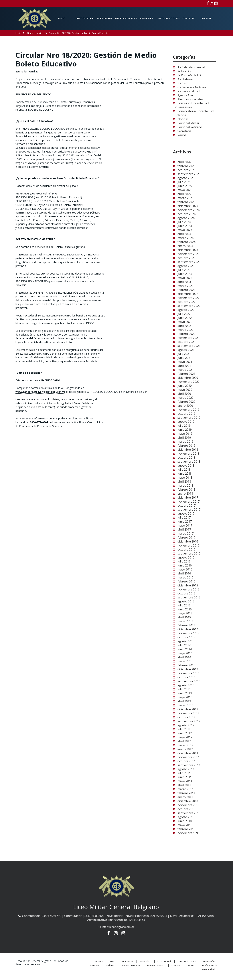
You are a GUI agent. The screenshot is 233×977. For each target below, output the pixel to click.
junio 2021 (184, 358)
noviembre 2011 (188, 757)
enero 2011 (185, 797)
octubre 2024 (186, 214)
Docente (206, 18)
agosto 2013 (185, 685)
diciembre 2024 (187, 206)
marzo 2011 (185, 789)
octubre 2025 (186, 170)
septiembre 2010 (188, 813)
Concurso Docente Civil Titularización (191, 105)
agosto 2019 (185, 422)
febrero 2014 (186, 665)
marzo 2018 (185, 486)
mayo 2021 (184, 362)
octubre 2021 (186, 342)
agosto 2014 (185, 641)
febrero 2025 (186, 202)
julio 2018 (184, 470)
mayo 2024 (184, 230)
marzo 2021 (185, 370)
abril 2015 (184, 617)
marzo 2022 (185, 330)
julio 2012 (184, 729)
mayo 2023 (184, 278)
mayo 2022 (184, 322)
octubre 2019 (186, 414)
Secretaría (184, 131)
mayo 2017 (184, 525)
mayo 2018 (184, 478)
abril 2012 (184, 741)
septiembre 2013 (188, 681)
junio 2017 (184, 521)
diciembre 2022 (187, 294)
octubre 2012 (186, 717)
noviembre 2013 (188, 673)
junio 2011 (184, 777)
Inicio (61, 18)
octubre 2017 (186, 505)
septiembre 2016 (188, 553)
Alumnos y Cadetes (190, 99)
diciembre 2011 (187, 753)
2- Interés (184, 71)
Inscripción (104, 18)
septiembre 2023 (188, 262)
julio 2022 (184, 314)
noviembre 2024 (188, 210)
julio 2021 (184, 354)
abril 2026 (184, 162)
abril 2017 (184, 529)
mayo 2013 (184, 697)
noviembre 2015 (188, 589)
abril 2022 (184, 326)
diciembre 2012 (187, 709)
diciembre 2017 (187, 497)
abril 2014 (184, 657)
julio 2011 (184, 773)
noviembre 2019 (188, 410)
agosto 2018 (185, 466)
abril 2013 (184, 701)
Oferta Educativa (126, 18)
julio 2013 (184, 689)
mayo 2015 (184, 613)
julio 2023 (184, 270)
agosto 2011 (185, 769)
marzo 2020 (185, 398)
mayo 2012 (184, 737)
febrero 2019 (186, 446)
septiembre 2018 (188, 462)
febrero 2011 (186, 793)
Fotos (191, 965)
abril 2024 (184, 234)
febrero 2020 (186, 402)
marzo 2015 (185, 621)
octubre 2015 (186, 593)
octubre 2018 (186, 458)
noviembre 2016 (188, 545)
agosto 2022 (185, 310)
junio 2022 (184, 318)
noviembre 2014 (188, 633)
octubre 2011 (186, 761)
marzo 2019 (185, 442)
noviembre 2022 (188, 298)
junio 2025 (184, 186)
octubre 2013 (186, 677)
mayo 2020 (184, 390)
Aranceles (146, 18)
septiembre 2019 (188, 418)
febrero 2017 (186, 537)
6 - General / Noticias (191, 87)
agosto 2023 (185, 266)
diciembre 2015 (187, 585)
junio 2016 (184, 565)
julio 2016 (184, 561)
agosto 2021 (185, 350)
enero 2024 (185, 246)
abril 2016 (184, 573)
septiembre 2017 (188, 509)
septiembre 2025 (188, 174)
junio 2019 (184, 430)
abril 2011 (184, 785)
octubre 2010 (186, 809)
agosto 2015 (185, 601)
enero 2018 (185, 493)
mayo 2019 (184, 434)
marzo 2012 (185, 745)
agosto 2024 (185, 218)
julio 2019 (184, 426)
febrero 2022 (186, 334)
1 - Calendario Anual (191, 67)
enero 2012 (185, 749)
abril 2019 (184, 438)
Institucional (85, 18)
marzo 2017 (185, 533)
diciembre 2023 (187, 250)
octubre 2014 (186, 637)
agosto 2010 (185, 817)
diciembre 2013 (187, 669)
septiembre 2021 (188, 346)
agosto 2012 (185, 725)
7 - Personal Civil (188, 91)
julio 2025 (184, 182)
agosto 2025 (185, 178)
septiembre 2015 (188, 597)
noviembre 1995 (188, 833)
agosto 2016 (185, 557)
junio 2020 (184, 386)
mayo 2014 (184, 653)
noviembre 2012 (188, 713)
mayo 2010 (184, 825)
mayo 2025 (184, 190)
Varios (181, 135)
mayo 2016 (184, 569)
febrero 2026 (186, 166)
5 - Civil (182, 83)
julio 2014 (184, 645)
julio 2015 (184, 605)
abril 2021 (184, 366)
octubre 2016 (186, 549)
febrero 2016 (186, 581)
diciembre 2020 (187, 378)
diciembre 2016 (187, 541)
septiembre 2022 (188, 306)
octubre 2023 (186, 258)
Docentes (94, 965)
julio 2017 (184, 517)
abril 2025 (184, 194)
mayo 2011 (184, 781)
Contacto (188, 18)
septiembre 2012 (188, 721)
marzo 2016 (185, 577)
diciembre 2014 (187, 629)
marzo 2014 (185, 661)
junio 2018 (184, 474)
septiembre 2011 (188, 765)
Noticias (183, 119)
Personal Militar (188, 123)
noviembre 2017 (188, 501)
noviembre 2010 (188, 805)
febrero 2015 (186, 625)
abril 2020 (184, 394)
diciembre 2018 (187, 450)
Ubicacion (127, 961)
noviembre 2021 (188, 338)
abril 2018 (184, 482)
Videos (110, 965)
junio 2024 (184, 226)
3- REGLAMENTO (189, 75)
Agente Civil (185, 95)
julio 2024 (184, 222)
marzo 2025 (185, 198)
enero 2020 (185, 406)
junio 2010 (184, 821)
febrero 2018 (186, 489)
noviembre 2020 (188, 382)
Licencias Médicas (131, 965)
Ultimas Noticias (168, 18)
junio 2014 (184, 649)
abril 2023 (184, 282)
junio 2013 (184, 693)
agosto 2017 (185, 513)
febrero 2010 (186, 829)
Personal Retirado (189, 127)
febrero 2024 (186, 242)
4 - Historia (185, 79)
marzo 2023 (185, 286)
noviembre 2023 (188, 254)
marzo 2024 (185, 238)
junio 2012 (184, 733)
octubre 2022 (186, 302)
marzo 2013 (185, 705)
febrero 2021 (186, 374)
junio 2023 (184, 274)
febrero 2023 (186, 290)
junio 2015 (184, 609)
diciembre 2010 (187, 801)
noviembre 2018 (188, 454)
